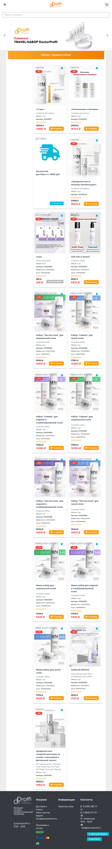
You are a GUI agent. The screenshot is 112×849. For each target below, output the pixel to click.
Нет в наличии (55, 282)
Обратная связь (66, 806)
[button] (4, 35)
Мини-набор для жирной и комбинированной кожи (84, 588)
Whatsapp (94, 839)
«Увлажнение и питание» (85, 109)
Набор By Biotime (80, 669)
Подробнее (57, 203)
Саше (39, 256)
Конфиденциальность (46, 818)
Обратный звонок (98, 834)
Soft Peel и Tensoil (80, 256)
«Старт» (40, 109)
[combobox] (56, 14)
